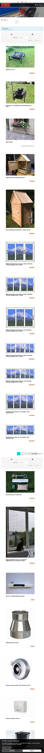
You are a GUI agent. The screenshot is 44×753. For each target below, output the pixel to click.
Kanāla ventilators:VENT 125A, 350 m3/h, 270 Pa (20, 685)
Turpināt (32, 453)
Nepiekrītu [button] (12, 750)
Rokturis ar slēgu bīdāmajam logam (17, 596)
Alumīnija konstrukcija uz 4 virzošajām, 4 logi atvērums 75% (19, 412)
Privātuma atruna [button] (6, 748)
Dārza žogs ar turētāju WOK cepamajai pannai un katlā (20, 106)
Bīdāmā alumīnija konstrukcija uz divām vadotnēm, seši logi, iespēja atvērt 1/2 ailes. (21, 356)
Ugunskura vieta (12, 69)
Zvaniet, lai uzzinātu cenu (30, 146)
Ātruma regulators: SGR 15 (14, 718)
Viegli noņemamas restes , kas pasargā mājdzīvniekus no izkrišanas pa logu (18, 560)
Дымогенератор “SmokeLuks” (16, 494)
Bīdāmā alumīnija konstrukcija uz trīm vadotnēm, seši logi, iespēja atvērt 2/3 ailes (20, 381)
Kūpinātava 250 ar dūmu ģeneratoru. (17, 177)
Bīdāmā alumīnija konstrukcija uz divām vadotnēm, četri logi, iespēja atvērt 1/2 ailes (21, 295)
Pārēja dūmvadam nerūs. (14, 642)
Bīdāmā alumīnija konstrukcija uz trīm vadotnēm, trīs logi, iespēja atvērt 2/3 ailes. (20, 330)
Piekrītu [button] (32, 750)
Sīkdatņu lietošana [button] (7, 747)
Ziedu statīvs (11, 142)
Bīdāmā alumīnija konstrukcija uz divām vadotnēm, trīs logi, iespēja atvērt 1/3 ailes (21, 264)
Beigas (36, 453)
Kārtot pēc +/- (22, 37)
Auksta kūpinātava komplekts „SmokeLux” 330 (20, 230)
